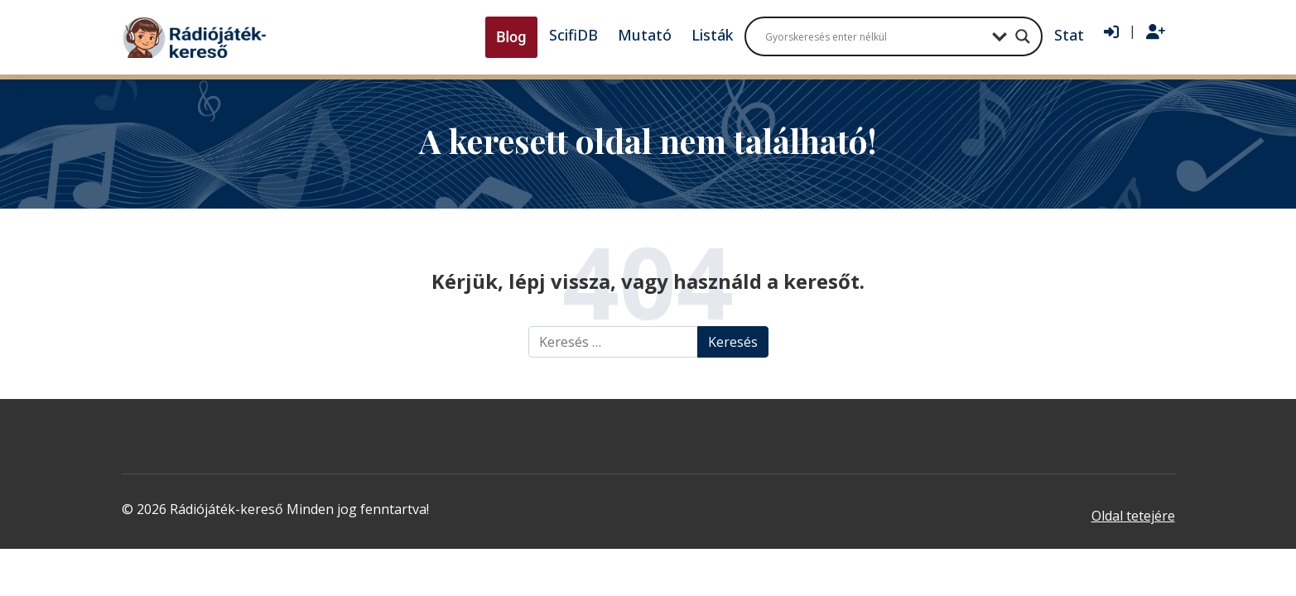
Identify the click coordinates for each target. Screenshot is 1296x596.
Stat (1069, 35)
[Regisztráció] (1155, 32)
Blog (511, 37)
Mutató (645, 35)
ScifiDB (573, 35)
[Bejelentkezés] (1111, 32)
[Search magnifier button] (1022, 36)
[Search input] (874, 36)
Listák (712, 35)
